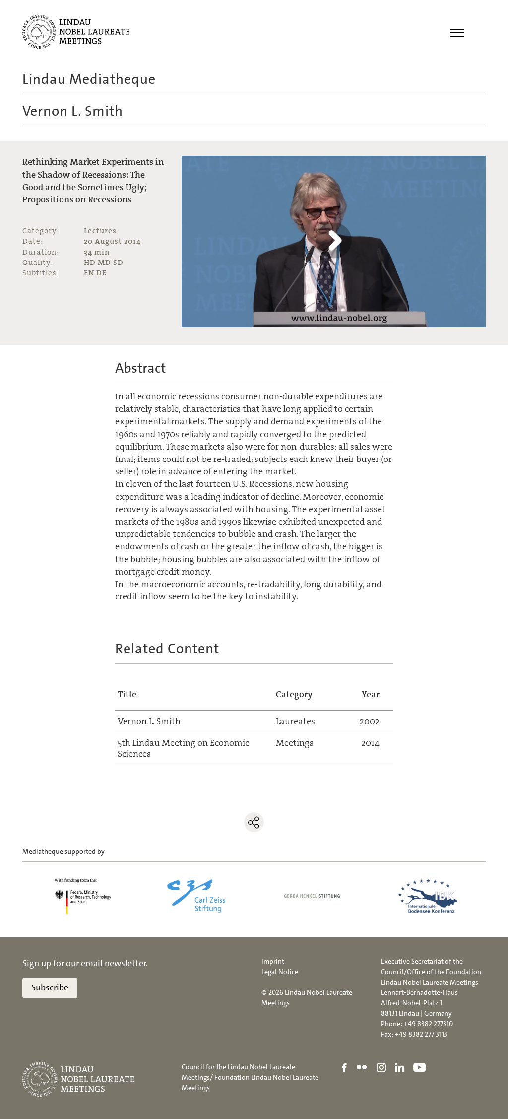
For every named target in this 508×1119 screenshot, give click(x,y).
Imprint (272, 961)
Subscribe (49, 987)
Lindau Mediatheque (89, 79)
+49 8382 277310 (428, 1023)
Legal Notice (279, 971)
